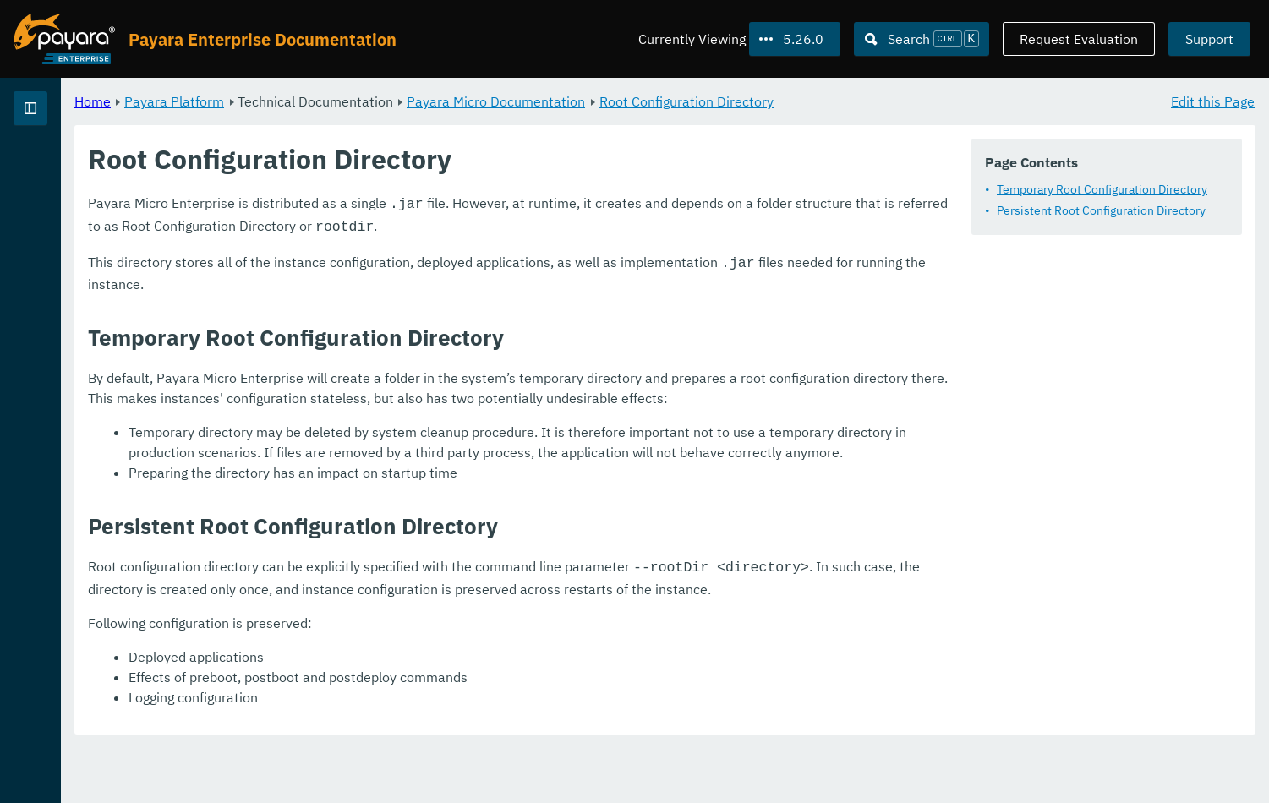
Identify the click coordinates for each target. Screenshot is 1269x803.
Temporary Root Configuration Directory (1102, 189)
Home (303, 101)
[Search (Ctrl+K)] (921, 39)
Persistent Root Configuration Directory (1101, 210)
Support (1209, 38)
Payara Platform (66, 169)
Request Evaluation (1079, 38)
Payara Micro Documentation (706, 101)
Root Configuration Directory (897, 101)
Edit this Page (1213, 101)
